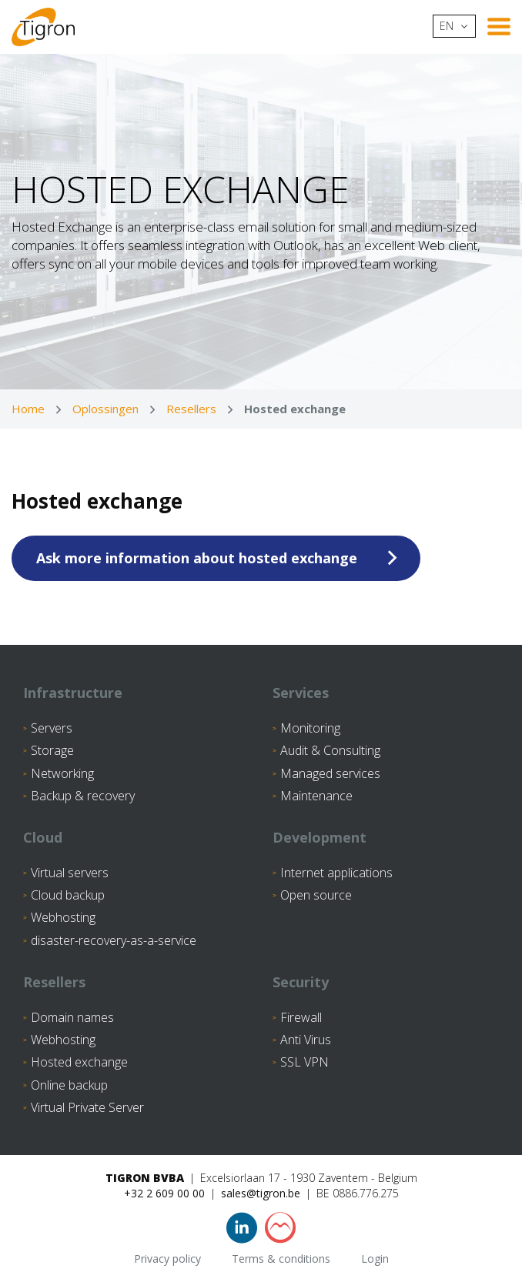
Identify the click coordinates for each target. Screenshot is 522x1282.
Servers (51, 727)
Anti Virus (305, 1039)
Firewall (301, 1017)
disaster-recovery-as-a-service (113, 940)
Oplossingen (105, 408)
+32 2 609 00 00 (164, 1193)
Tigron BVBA (144, 1177)
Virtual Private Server (87, 1107)
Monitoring (310, 727)
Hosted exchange (79, 1061)
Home (28, 408)
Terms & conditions (281, 1258)
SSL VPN (304, 1061)
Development (319, 837)
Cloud (42, 837)
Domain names (72, 1017)
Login (375, 1258)
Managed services (330, 773)
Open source (316, 894)
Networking (62, 773)
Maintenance (316, 795)
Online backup (69, 1085)
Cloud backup (68, 894)
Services (301, 692)
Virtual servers (70, 872)
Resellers (191, 408)
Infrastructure (72, 692)
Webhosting (63, 917)
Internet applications (336, 872)
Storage (52, 750)
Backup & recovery (83, 795)
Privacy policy (167, 1258)
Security (301, 982)
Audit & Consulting (330, 750)
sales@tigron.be (260, 1193)
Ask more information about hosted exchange (196, 558)
